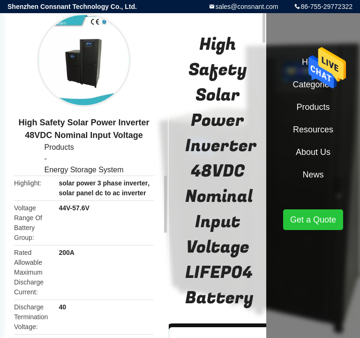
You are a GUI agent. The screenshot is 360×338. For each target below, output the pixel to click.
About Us (313, 152)
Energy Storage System (84, 170)
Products (59, 147)
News (312, 174)
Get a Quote (313, 219)
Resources (313, 129)
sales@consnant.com (246, 6)
